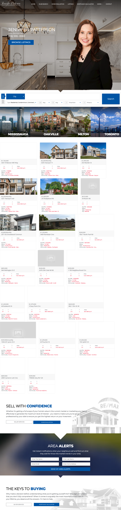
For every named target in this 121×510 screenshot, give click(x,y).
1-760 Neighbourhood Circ (77, 270)
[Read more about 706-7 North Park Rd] (96, 232)
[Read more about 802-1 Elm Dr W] (85, 304)
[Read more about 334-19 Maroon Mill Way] (18, 160)
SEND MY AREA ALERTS (60, 469)
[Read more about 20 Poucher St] (57, 340)
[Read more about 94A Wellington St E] (17, 268)
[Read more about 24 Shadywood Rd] (59, 196)
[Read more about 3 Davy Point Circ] (46, 304)
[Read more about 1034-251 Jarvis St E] (18, 340)
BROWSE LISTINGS (21, 42)
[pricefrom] (91, 102)
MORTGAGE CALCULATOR (46, 504)
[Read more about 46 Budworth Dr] (12, 304)
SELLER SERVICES (19, 422)
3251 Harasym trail (7, 199)
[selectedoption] (15, 96)
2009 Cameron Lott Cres (9, 378)
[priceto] (73, 102)
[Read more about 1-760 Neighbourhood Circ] (85, 268)
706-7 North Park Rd (86, 234)
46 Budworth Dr (6, 306)
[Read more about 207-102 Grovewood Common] (18, 232)
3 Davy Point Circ (35, 306)
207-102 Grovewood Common (11, 234)
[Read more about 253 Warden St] (93, 160)
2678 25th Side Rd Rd (46, 270)
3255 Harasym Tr (47, 163)
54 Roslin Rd (86, 199)
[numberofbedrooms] (45, 102)
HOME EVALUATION (47, 422)
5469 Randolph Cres (47, 234)
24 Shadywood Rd (47, 199)
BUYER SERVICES (19, 504)
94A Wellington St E (8, 270)
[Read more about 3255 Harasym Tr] (58, 160)
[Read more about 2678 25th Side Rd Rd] (51, 268)
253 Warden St (87, 163)
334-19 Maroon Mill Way (9, 163)
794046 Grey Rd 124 (36, 378)
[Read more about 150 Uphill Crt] (96, 340)
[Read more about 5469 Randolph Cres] (57, 232)
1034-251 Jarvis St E (8, 342)
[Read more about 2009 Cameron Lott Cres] (12, 375)
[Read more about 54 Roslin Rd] (90, 196)
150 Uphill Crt (84, 342)
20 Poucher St (45, 342)
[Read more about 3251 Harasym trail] (18, 196)
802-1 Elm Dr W (74, 306)
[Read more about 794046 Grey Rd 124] (41, 375)
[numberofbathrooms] (57, 102)
